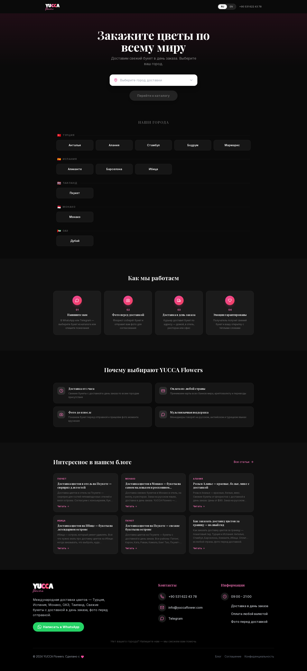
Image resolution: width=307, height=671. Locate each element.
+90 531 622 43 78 (250, 6)
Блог (218, 656)
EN (231, 6)
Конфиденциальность (259, 656)
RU (222, 6)
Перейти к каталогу (153, 96)
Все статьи (244, 461)
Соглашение (233, 656)
